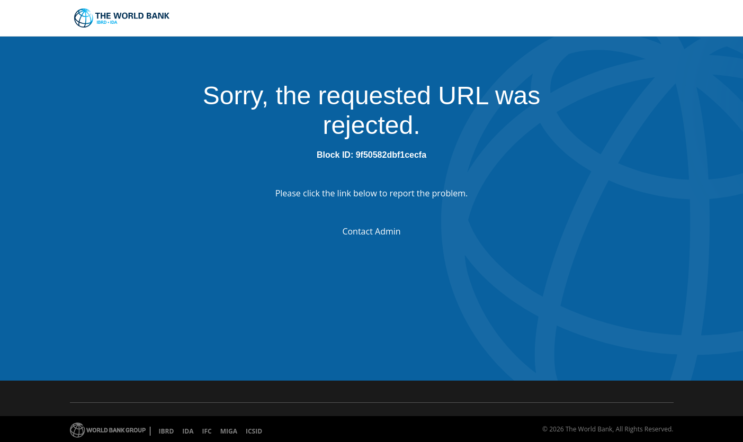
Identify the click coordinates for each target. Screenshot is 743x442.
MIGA (228, 431)
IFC (206, 431)
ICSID (254, 431)
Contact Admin (371, 231)
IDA (187, 431)
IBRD (166, 431)
